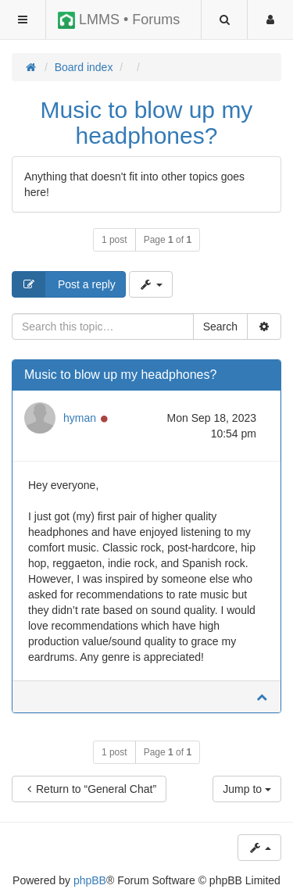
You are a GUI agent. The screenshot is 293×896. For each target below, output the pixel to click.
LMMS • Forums (119, 20)
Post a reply (64, 284)
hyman (79, 418)
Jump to (247, 789)
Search (220, 326)
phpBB (89, 880)
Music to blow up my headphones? (147, 122)
